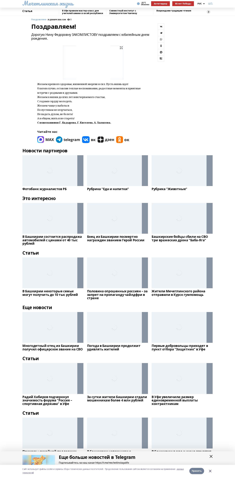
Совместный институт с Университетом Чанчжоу (123, 11)
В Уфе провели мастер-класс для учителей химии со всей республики (82, 11)
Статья (27, 11)
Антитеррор (160, 3)
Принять (197, 470)
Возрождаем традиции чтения (173, 10)
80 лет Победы (183, 3)
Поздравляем (38, 19)
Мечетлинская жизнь (47, 3)
